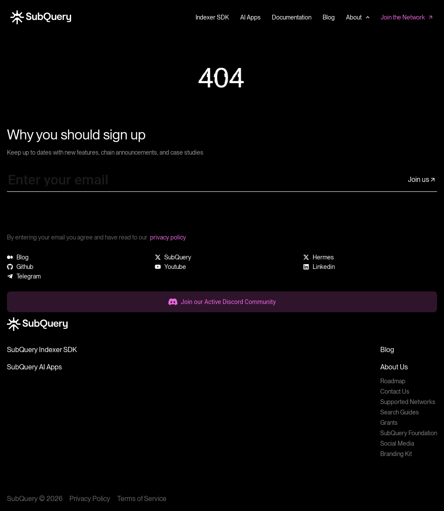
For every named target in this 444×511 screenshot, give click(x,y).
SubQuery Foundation (408, 433)
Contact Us (394, 391)
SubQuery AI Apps (34, 367)
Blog (387, 350)
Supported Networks (407, 401)
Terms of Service (141, 499)
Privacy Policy (89, 499)
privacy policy (168, 237)
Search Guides (399, 412)
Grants (389, 422)
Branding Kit (396, 453)
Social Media (397, 443)
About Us (394, 367)
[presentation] (73, 216)
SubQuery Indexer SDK (42, 350)
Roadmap (392, 381)
